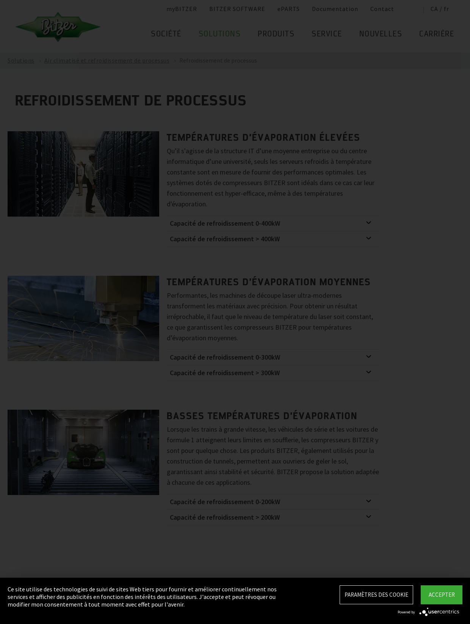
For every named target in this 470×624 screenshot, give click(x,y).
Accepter (442, 594)
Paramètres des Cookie (376, 594)
